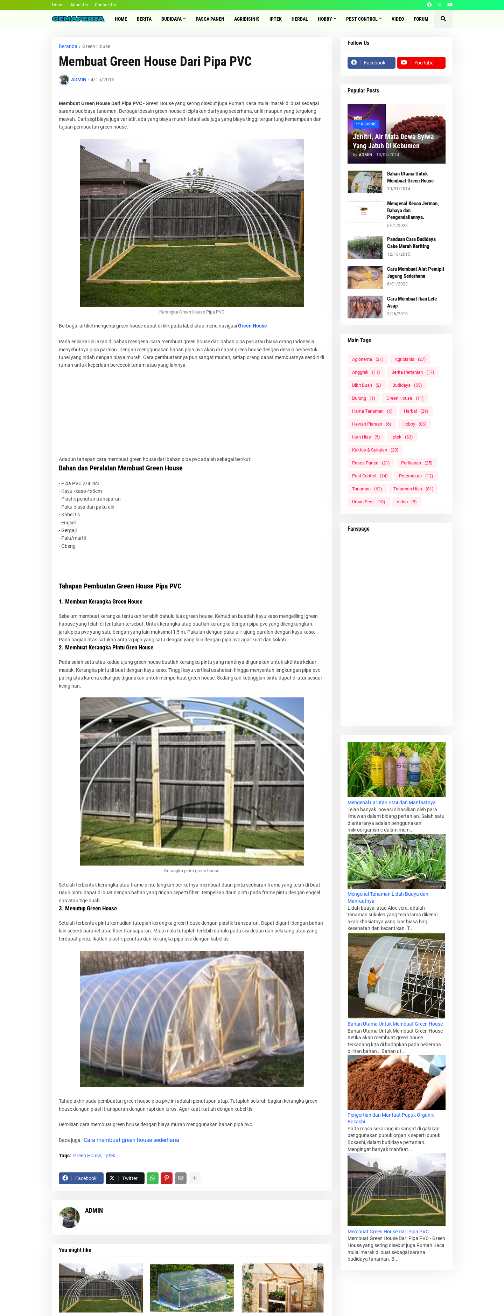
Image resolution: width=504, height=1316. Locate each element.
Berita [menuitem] (144, 19)
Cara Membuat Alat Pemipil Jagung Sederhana (415, 272)
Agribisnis (410, 359)
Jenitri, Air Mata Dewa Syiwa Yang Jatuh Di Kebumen (393, 141)
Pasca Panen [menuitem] (210, 19)
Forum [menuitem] (421, 19)
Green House (96, 46)
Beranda (68, 46)
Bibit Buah (366, 385)
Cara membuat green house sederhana (131, 1140)
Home (57, 4)
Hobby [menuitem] (325, 19)
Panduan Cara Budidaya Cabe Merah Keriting (411, 242)
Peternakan (416, 476)
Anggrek (366, 372)
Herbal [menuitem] (300, 19)
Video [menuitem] (398, 19)
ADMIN (94, 1210)
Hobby (414, 424)
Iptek (109, 1155)
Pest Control (370, 476)
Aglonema (368, 359)
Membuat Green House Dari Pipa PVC (388, 1231)
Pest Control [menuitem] (362, 19)
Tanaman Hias (413, 489)
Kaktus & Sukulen (375, 450)
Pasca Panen (371, 463)
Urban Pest (368, 502)
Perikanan (417, 463)
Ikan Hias (366, 437)
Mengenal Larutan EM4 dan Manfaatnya (392, 802)
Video (407, 502)
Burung (363, 398)
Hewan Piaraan (371, 424)
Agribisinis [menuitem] (247, 19)
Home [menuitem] (121, 19)
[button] (443, 19)
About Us (79, 4)
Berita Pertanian (412, 372)
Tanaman (367, 489)
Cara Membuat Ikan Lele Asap (412, 302)
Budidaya (407, 385)
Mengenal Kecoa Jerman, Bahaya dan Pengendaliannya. (413, 210)
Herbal (416, 411)
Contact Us (105, 4)
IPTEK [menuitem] (276, 19)
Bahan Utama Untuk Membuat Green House (410, 177)
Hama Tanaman (372, 411)
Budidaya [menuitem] (171, 19)
